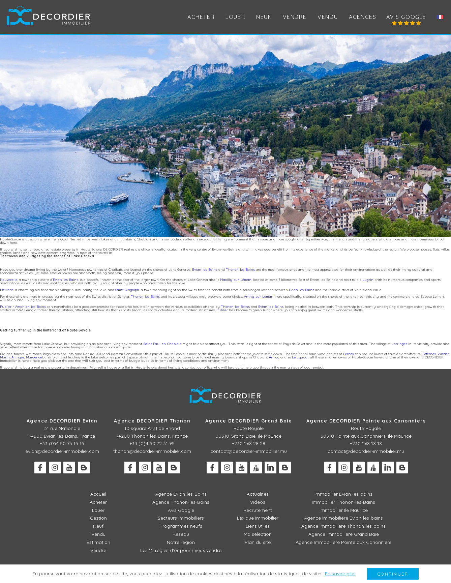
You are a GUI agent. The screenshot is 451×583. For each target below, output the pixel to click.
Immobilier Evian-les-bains (343, 494)
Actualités (258, 494)
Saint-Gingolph (127, 290)
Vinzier (443, 354)
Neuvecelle (8, 280)
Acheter (200, 16)
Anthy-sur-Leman (258, 296)
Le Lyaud (299, 357)
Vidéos (257, 502)
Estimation (98, 542)
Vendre (98, 550)
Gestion (98, 518)
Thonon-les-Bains (240, 269)
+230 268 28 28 (248, 443)
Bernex (348, 354)
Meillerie (6, 290)
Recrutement (257, 510)
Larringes (399, 344)
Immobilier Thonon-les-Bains (343, 502)
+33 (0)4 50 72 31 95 (152, 443)
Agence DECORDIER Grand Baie (248, 421)
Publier (5, 306)
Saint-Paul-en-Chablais (162, 344)
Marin (5, 357)
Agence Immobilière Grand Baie (343, 534)
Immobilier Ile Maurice (344, 510)
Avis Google (406, 16)
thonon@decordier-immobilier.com (152, 451)
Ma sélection (258, 534)
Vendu (328, 16)
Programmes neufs (180, 526)
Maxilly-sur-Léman (235, 280)
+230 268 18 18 (366, 443)
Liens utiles (258, 526)
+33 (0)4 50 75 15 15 (62, 443)
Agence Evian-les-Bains (181, 494)
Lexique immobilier (257, 518)
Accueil (98, 494)
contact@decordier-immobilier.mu (248, 451)
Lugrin (367, 280)
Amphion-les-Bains (30, 306)
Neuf (263, 16)
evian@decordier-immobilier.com (62, 451)
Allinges (17, 357)
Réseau (181, 534)
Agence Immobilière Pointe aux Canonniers (343, 542)
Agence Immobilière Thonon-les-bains (343, 526)
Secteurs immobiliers (181, 518)
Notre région (181, 542)
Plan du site (258, 542)
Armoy (274, 357)
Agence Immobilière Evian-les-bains (343, 518)
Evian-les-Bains (204, 269)
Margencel (34, 357)
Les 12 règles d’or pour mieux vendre (180, 550)
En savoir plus (340, 574)
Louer (98, 510)
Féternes (429, 354)
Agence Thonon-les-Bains (180, 502)
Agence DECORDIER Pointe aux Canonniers (366, 421)
